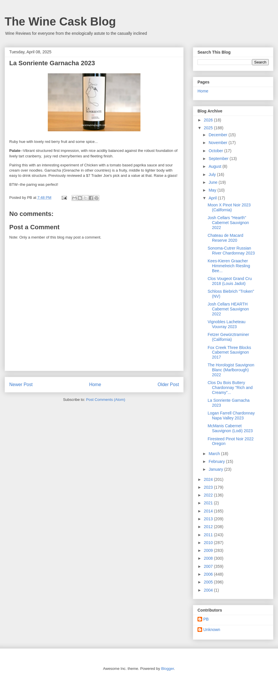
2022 (209, 495)
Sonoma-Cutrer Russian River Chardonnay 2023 (231, 250)
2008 (209, 558)
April (213, 198)
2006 (209, 574)
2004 (209, 590)
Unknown (211, 629)
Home (95, 384)
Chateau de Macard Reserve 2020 (225, 238)
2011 (209, 534)
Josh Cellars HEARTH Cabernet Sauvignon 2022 (228, 309)
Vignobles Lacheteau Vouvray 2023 (227, 324)
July (213, 174)
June (213, 182)
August (215, 166)
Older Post (168, 384)
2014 (209, 511)
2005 (209, 582)
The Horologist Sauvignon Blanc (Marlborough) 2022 (231, 370)
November (218, 142)
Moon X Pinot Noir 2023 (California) (229, 207)
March (215, 453)
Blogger (167, 668)
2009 (209, 550)
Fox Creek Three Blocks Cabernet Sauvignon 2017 (229, 352)
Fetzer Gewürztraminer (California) (228, 337)
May (213, 190)
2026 (209, 120)
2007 (209, 566)
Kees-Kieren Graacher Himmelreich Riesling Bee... (229, 266)
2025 (209, 128)
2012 (209, 526)
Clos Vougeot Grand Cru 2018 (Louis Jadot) (230, 281)
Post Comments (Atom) (105, 399)
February (217, 461)
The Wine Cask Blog (60, 21)
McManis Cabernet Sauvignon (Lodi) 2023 (230, 428)
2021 (209, 503)
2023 (209, 487)
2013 (209, 519)
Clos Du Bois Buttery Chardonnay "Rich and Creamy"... (230, 387)
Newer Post (21, 384)
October (216, 150)
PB (206, 619)
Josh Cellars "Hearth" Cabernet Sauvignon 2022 (228, 222)
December (218, 134)
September (219, 158)
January (216, 469)
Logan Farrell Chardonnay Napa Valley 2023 (231, 415)
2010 (209, 542)
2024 (209, 479)
